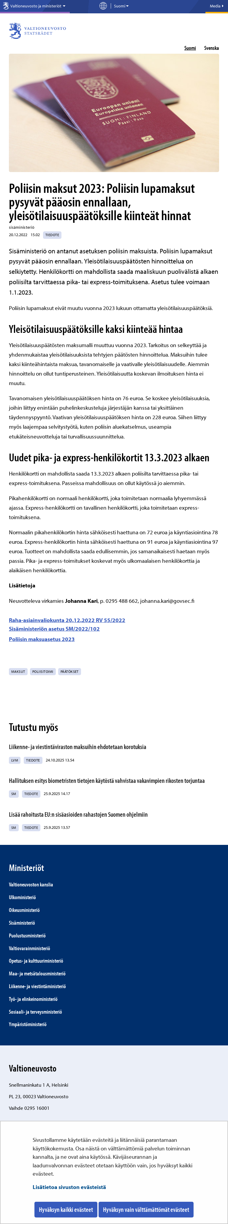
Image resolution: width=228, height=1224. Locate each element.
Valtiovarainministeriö (29, 948)
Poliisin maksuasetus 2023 (42, 639)
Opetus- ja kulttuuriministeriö (36, 960)
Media (217, 6)
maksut (18, 671)
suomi (190, 47)
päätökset (70, 671)
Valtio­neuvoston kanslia (31, 884)
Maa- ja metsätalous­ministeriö (37, 973)
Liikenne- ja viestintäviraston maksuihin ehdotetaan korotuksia (77, 747)
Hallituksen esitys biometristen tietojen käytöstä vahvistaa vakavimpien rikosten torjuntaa (107, 780)
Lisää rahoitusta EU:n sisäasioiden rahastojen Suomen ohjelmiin (78, 814)
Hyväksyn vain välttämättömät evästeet (146, 1209)
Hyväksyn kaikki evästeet (66, 1209)
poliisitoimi (42, 671)
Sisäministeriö (22, 922)
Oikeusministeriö (24, 909)
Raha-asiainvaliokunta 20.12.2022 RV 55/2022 (67, 620)
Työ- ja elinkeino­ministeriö (33, 998)
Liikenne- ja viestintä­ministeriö (37, 986)
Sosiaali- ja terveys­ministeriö (35, 1011)
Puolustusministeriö (27, 935)
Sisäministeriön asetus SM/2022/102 (54, 629)
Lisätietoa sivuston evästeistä (69, 1186)
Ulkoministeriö (22, 897)
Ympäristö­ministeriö (28, 1024)
